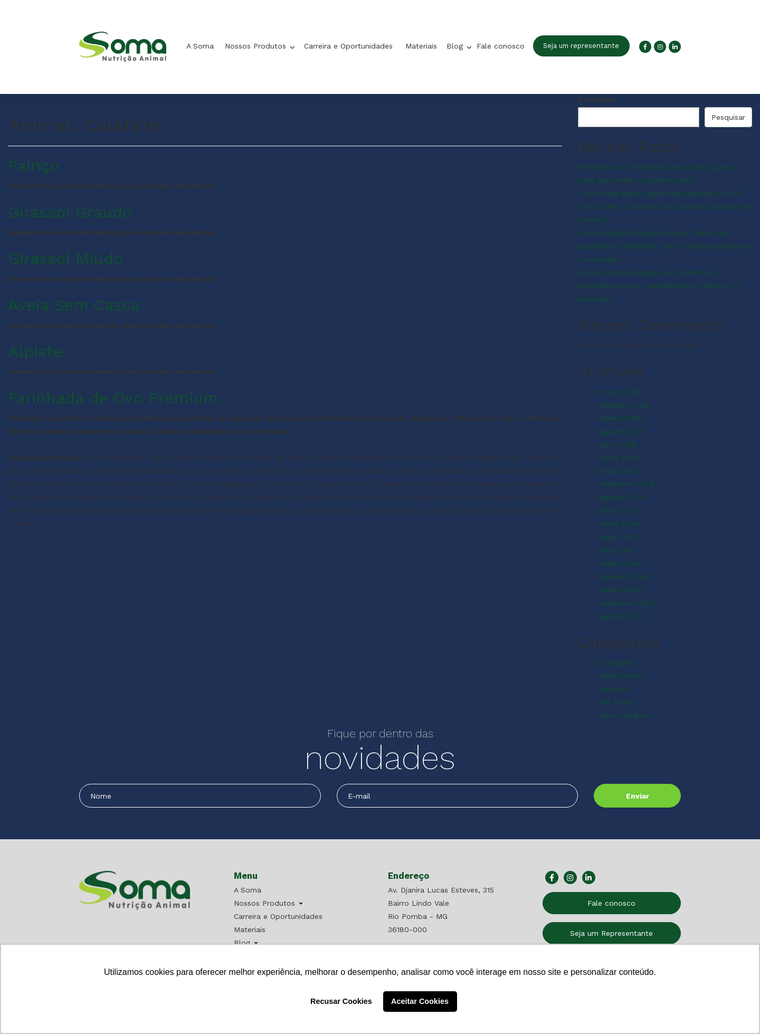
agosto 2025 (621, 431)
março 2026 (620, 391)
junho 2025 (618, 457)
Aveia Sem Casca (74, 305)
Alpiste (35, 351)
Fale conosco (501, 46)
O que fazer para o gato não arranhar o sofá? (660, 193)
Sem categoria (625, 715)
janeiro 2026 (621, 418)
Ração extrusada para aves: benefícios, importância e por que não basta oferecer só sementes (659, 285)
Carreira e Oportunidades (348, 46)
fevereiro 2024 (624, 576)
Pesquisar (596, 99)
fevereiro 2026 (625, 405)
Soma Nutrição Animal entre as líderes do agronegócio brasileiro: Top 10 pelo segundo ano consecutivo (665, 246)
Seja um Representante (611, 933)
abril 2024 (616, 550)
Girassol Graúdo (70, 212)
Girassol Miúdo (65, 258)
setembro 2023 (626, 603)
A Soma (200, 46)
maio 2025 (617, 471)
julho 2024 (617, 510)
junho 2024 (618, 523)
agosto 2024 (621, 497)
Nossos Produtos (257, 46)
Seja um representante (581, 46)
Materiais (421, 46)
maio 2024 (617, 537)
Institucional (620, 675)
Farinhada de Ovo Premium (113, 397)
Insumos (614, 689)
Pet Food (615, 702)
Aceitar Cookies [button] (420, 1001)
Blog (456, 46)
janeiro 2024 (620, 589)
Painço (33, 165)
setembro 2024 (626, 484)
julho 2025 (617, 444)
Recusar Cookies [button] (341, 1001)
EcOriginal (616, 662)
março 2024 (620, 563)
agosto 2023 (621, 616)
